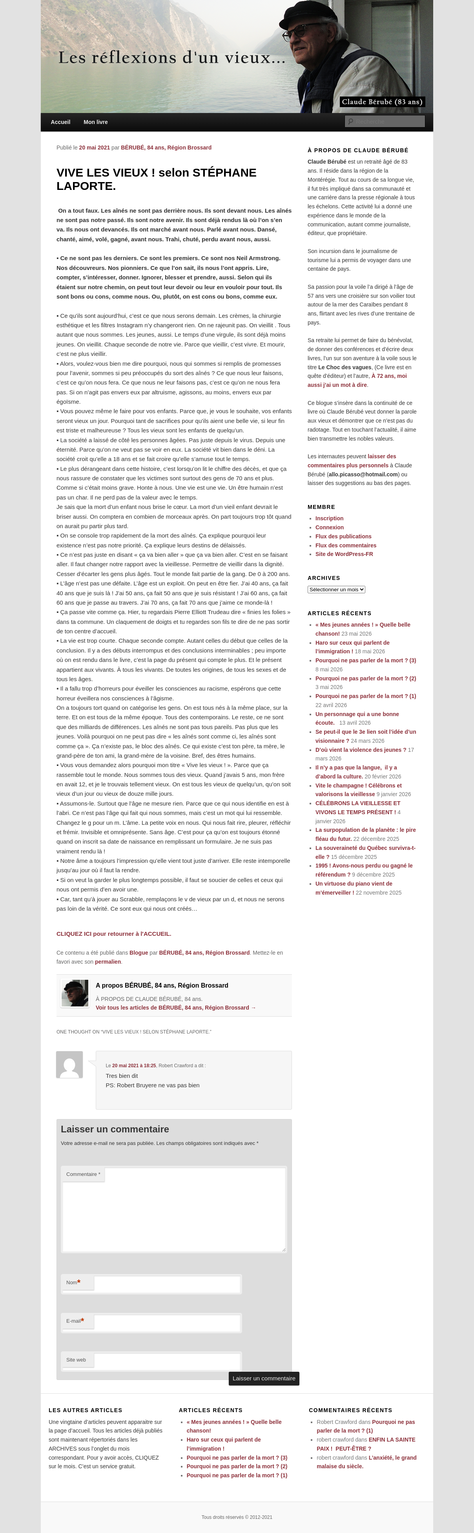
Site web (76, 1360)
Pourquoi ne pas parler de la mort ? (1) (365, 696)
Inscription (329, 518)
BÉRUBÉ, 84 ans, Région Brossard (166, 147)
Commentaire (83, 1174)
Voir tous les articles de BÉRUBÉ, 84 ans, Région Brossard (176, 1007)
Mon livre (96, 122)
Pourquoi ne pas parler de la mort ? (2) (365, 678)
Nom (73, 1283)
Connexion (329, 527)
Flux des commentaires (346, 545)
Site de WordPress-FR (344, 554)
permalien (108, 962)
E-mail (75, 1321)
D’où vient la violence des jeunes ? (361, 750)
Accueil (61, 122)
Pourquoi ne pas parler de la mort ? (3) (365, 660)
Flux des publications (343, 536)
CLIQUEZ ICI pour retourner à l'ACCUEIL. (114, 933)
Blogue (138, 953)
